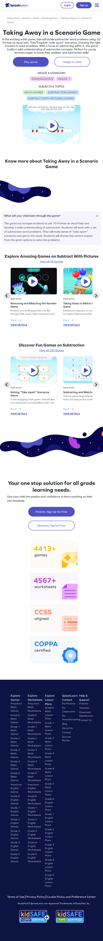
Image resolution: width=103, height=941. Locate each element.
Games (26, 18)
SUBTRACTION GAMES (62, 92)
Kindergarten (50, 18)
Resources (13, 18)
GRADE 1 (64, 78)
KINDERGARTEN (42, 78)
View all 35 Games (51, 261)
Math (36, 18)
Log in (67, 5)
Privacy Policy (35, 896)
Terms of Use (16, 896)
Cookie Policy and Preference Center (71, 896)
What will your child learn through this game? (51, 215)
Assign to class (72, 61)
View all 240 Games (51, 350)
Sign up (84, 5)
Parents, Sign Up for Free (51, 511)
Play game (31, 61)
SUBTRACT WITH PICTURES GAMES (51, 98)
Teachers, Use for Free (51, 525)
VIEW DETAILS (19, 325)
